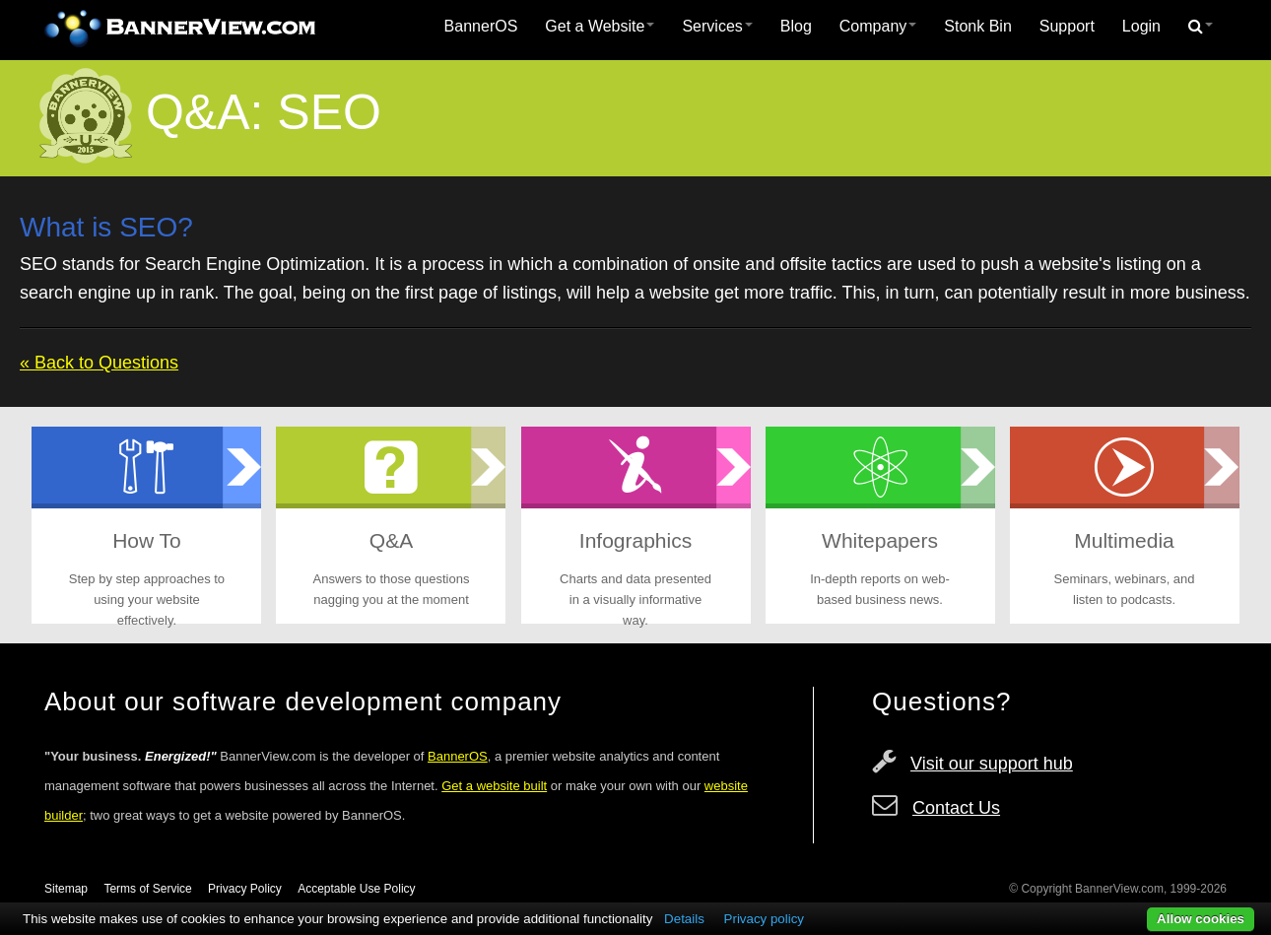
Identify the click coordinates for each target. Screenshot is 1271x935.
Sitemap (66, 889)
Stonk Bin (977, 26)
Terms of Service (147, 889)
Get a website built (494, 785)
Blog (796, 26)
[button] (1200, 26)
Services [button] (717, 26)
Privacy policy (764, 918)
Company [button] (877, 26)
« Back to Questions (99, 362)
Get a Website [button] (599, 26)
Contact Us (956, 808)
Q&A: (204, 112)
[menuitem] (481, 26)
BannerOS (481, 26)
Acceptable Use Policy (356, 889)
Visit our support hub (991, 763)
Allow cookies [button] (1200, 918)
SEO (329, 112)
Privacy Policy (245, 889)
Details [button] (684, 918)
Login (1141, 26)
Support (1067, 26)
